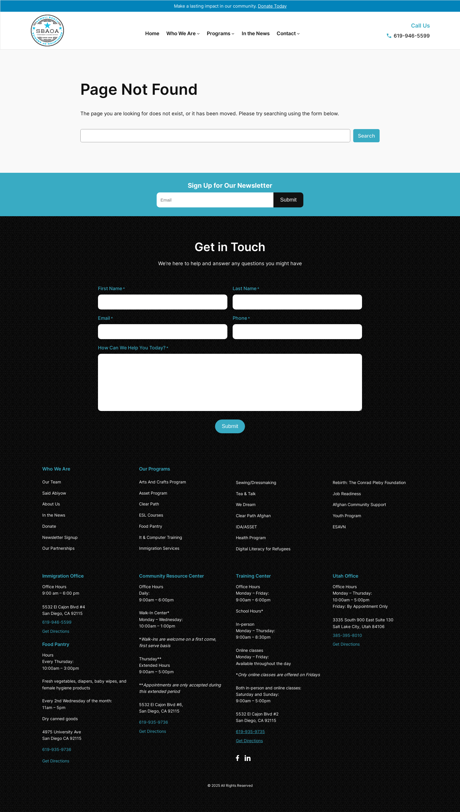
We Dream (246, 504)
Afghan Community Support (359, 504)
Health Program (251, 537)
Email (105, 318)
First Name (111, 288)
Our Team (51, 481)
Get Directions (55, 631)
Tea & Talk (246, 493)
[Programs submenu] (232, 33)
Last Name (246, 288)
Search (366, 136)
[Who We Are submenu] (198, 33)
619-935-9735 (250, 731)
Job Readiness (347, 493)
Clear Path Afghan (253, 515)
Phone (241, 318)
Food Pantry (150, 526)
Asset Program (153, 492)
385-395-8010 (347, 635)
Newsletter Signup (60, 537)
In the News (53, 514)
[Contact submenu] (298, 33)
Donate (49, 526)
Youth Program (347, 515)
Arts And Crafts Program (162, 481)
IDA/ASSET (246, 526)
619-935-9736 (56, 749)
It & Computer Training (160, 537)
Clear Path (149, 503)
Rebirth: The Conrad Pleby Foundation (369, 482)
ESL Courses (151, 514)
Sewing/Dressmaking (256, 482)
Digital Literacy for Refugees (263, 548)
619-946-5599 (412, 36)
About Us (51, 503)
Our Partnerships (58, 548)
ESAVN (339, 526)
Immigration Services (159, 548)
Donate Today (272, 6)
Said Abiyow (54, 492)
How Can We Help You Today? (133, 348)
